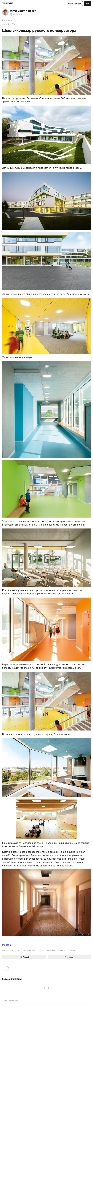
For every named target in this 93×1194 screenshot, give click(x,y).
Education (7, 20)
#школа (6, 944)
